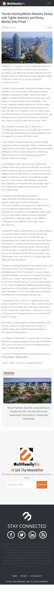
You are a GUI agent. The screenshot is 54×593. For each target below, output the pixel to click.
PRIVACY (23, 576)
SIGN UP (41, 484)
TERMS (14, 576)
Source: (21, 363)
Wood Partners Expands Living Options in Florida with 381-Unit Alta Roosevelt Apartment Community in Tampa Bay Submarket (28, 413)
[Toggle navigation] (48, 3)
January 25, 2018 (8, 28)
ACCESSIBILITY (36, 576)
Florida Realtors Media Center (14, 357)
